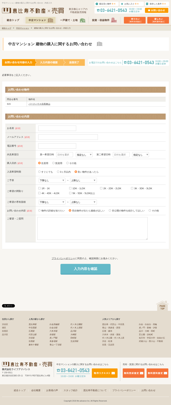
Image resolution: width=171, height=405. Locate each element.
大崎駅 (73, 334)
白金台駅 (54, 328)
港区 (4, 328)
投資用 (58, 163)
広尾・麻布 (107, 331)
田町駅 (73, 338)
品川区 (5, 334)
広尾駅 (32, 331)
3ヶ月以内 (65, 172)
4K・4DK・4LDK (50, 193)
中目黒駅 (33, 328)
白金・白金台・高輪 (148, 324)
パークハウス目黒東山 (39, 104)
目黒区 (5, 331)
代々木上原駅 (76, 328)
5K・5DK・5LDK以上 (83, 193)
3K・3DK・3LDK (143, 188)
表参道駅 (54, 341)
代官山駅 (33, 334)
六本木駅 (54, 331)
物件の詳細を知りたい (52, 210)
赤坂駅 (53, 334)
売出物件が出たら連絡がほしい (88, 210)
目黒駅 (32, 341)
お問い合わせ (148, 390)
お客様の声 (54, 390)
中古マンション (22, 28)
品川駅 (73, 331)
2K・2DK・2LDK (112, 188)
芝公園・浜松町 (146, 334)
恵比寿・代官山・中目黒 (113, 324)
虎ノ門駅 (54, 338)
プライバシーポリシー (63, 258)
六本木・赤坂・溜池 (111, 334)
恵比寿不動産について (97, 390)
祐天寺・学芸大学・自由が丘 (152, 338)
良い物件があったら (88, 172)
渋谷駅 (32, 338)
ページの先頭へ (162, 306)
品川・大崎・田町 (147, 331)
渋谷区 (5, 324)
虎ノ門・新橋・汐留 (148, 328)
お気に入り (131, 4)
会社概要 (38, 390)
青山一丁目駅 (56, 345)
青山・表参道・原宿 (111, 328)
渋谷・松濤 (107, 341)
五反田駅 (74, 341)
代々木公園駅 (76, 324)
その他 (72, 163)
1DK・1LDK (78, 188)
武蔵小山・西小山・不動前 (151, 341)
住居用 (44, 163)
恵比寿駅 (33, 324)
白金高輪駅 (55, 324)
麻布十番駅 (34, 345)
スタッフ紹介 (73, 390)
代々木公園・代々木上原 (113, 338)
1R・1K (46, 188)
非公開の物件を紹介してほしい (128, 210)
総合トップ (6, 28)
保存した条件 (158, 4)
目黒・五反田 (108, 345)
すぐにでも (47, 172)
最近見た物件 (107, 4)
